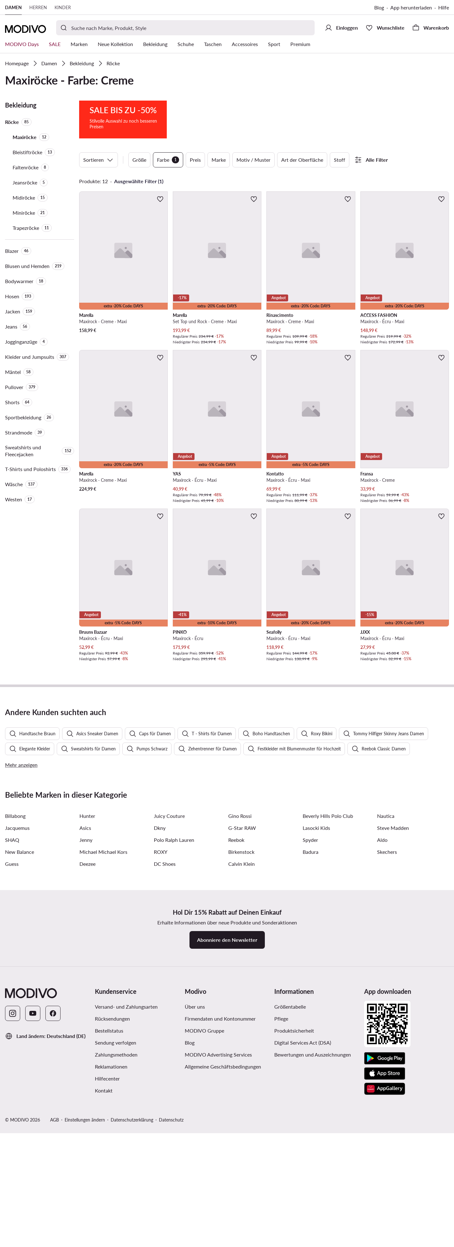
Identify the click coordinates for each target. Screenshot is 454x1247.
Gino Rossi (240, 981)
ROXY (160, 1017)
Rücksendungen (112, 1183)
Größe (139, 160)
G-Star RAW (242, 993)
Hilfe (443, 7)
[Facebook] (53, 1178)
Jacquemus (17, 993)
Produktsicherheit (294, 1195)
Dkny (160, 993)
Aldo (382, 1005)
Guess (12, 1029)
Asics (85, 993)
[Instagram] (12, 1178)
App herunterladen (411, 7)
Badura (310, 1017)
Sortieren (98, 160)
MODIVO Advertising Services (218, 1219)
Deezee (87, 1029)
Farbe (168, 159)
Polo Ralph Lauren (174, 1005)
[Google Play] (384, 1223)
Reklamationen (111, 1231)
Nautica (385, 981)
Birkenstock (241, 1017)
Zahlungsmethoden (116, 1219)
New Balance (19, 1017)
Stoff (339, 160)
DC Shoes (165, 1029)
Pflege (281, 1183)
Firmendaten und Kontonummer (220, 1183)
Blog (379, 7)
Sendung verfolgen (115, 1207)
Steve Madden (393, 993)
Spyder (310, 1005)
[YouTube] (32, 1178)
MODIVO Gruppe (204, 1195)
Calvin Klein (241, 1029)
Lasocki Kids (316, 993)
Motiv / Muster (253, 160)
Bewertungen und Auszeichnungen (312, 1219)
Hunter (87, 981)
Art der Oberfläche (302, 160)
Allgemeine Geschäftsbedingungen (223, 1231)
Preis (195, 160)
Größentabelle (290, 1171)
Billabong (15, 981)
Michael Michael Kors (103, 1017)
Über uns (195, 1171)
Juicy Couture (169, 981)
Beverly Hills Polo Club (328, 981)
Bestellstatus (109, 1195)
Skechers (387, 1017)
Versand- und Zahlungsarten (126, 1171)
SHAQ (12, 1005)
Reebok (236, 1005)
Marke (219, 160)
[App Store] (384, 1238)
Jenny (85, 1005)
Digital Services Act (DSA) (302, 1207)
